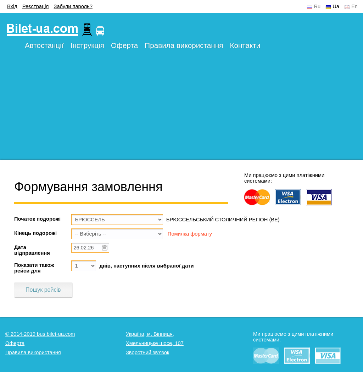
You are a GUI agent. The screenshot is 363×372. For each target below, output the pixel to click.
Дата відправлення (32, 250)
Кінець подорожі (35, 233)
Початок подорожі (37, 219)
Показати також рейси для (34, 268)
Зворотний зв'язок (147, 352)
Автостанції (44, 45)
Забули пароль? (73, 6)
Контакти (245, 45)
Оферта (124, 45)
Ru (317, 6)
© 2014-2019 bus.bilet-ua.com (40, 334)
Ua (336, 6)
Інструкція (87, 45)
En (354, 6)
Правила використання (184, 45)
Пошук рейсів (43, 290)
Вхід (12, 6)
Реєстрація (35, 6)
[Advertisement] (181, 110)
